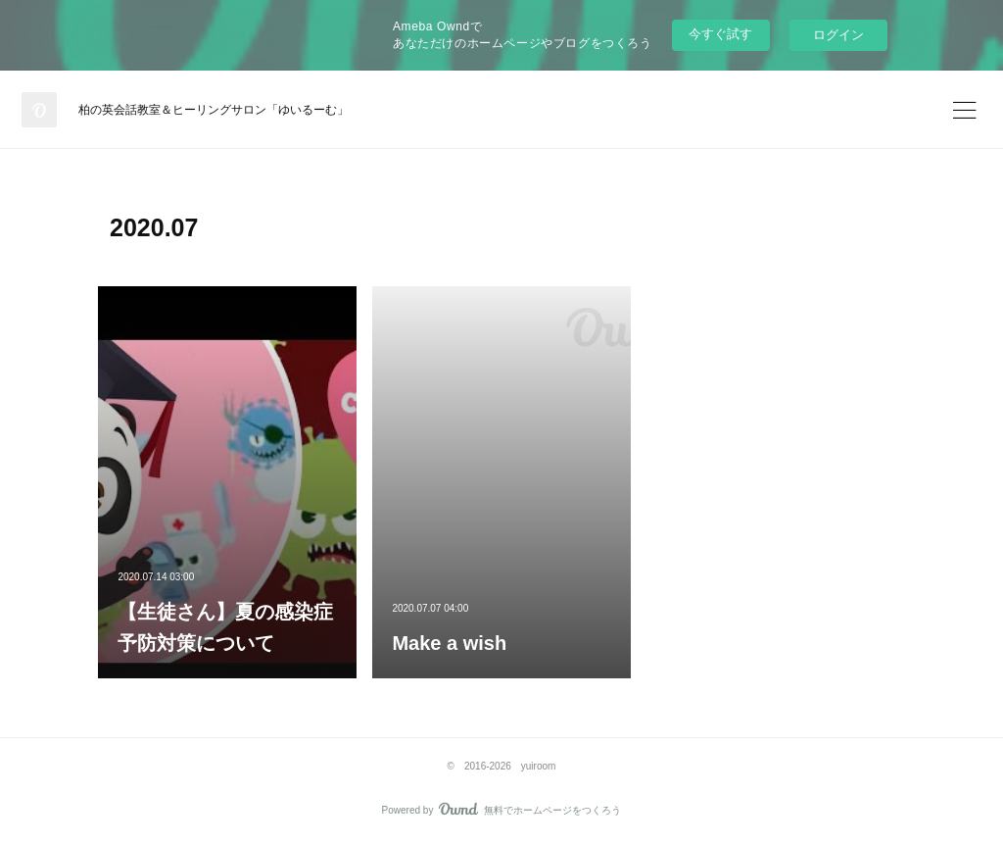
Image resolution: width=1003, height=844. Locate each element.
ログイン (838, 34)
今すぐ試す (720, 33)
